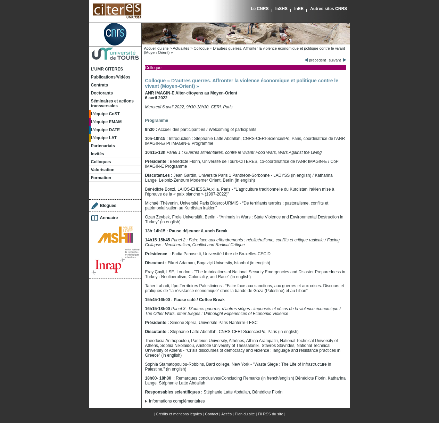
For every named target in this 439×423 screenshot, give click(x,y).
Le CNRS (259, 8)
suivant (335, 60)
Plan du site (245, 414)
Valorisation (103, 169)
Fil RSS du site (270, 414)
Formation (101, 177)
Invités (97, 153)
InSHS (281, 8)
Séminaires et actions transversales (112, 103)
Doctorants (102, 93)
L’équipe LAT (104, 137)
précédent (317, 60)
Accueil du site (156, 48)
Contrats (99, 85)
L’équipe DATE (105, 129)
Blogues (108, 205)
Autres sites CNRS (328, 8)
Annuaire (109, 217)
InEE (299, 8)
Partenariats (103, 145)
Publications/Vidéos (111, 77)
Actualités (181, 48)
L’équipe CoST (105, 113)
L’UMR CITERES (107, 69)
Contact (211, 414)
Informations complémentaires (177, 401)
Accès (226, 414)
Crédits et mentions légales (179, 414)
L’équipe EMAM (106, 121)
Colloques (101, 161)
